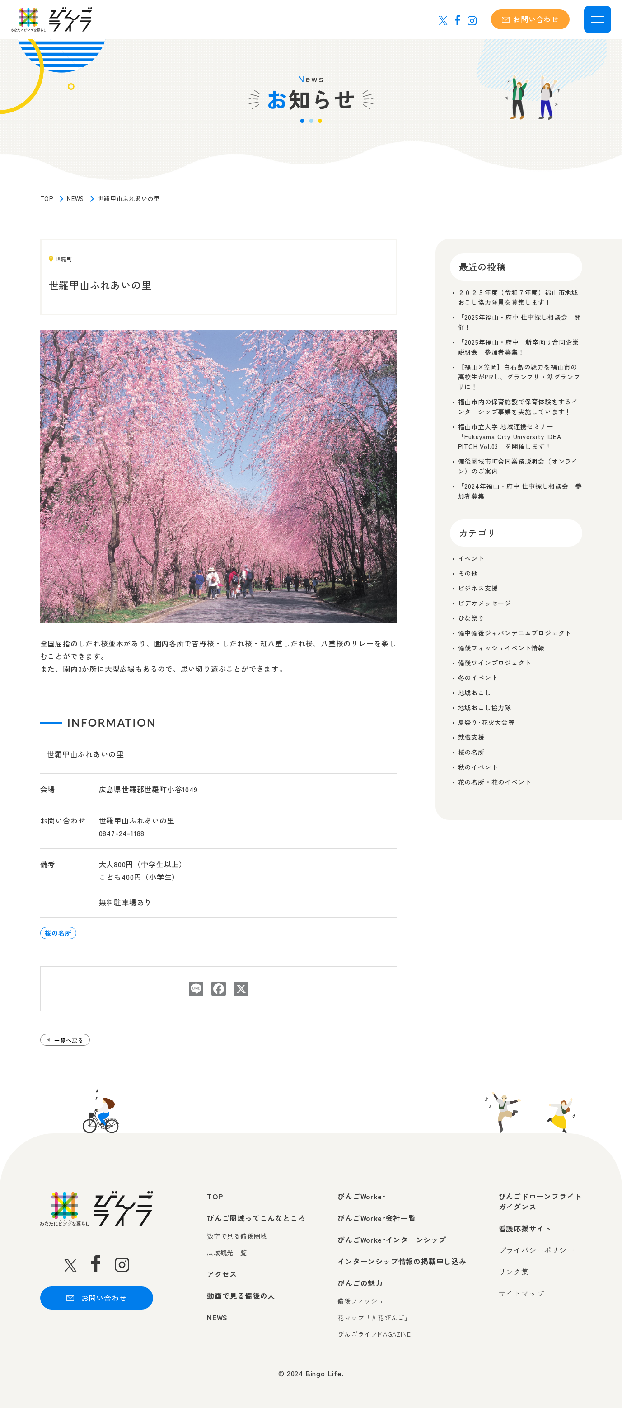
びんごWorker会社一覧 (376, 1218)
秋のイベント (478, 767)
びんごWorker (361, 1196)
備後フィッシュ (360, 1301)
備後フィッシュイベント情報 (501, 647)
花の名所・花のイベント (495, 781)
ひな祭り (471, 617)
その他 (468, 573)
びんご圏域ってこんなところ (256, 1218)
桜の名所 (58, 932)
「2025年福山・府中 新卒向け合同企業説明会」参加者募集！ (518, 346)
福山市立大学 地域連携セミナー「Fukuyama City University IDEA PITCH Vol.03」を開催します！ (509, 436)
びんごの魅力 (360, 1283)
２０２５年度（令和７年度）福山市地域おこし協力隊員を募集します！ (518, 297)
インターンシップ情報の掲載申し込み (402, 1261)
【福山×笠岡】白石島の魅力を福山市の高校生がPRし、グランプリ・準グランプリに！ (519, 376)
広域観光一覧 (227, 1253)
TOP (46, 198)
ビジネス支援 (478, 588)
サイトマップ (521, 1293)
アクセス (222, 1274)
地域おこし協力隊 (484, 707)
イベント (471, 558)
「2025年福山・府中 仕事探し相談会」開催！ (519, 322)
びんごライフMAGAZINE (374, 1334)
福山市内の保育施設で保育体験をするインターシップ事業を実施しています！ (518, 406)
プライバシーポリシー (537, 1250)
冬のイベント (478, 677)
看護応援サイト (525, 1228)
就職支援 (471, 737)
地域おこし (474, 692)
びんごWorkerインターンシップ (391, 1239)
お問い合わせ (530, 19)
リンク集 (514, 1272)
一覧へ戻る (69, 1040)
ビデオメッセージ (484, 603)
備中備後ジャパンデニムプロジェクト (515, 632)
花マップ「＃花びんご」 (374, 1318)
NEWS (75, 198)
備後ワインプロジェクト (495, 662)
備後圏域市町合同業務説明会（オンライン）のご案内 (518, 466)
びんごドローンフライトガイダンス (540, 1201)
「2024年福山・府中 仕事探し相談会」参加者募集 (520, 491)
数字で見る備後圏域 (237, 1236)
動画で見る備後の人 (241, 1295)
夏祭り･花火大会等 (486, 722)
